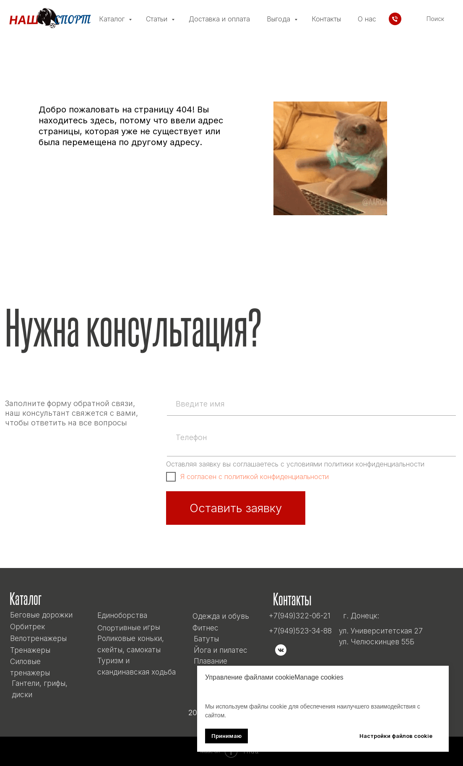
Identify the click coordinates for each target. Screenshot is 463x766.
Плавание (210, 661)
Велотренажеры (38, 638)
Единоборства (122, 615)
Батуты (206, 638)
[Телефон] (395, 19)
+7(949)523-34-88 (300, 630)
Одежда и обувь (220, 616)
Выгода (279, 19)
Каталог (113, 19)
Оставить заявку (236, 508)
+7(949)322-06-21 (299, 615)
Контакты (326, 19)
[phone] (310, 437)
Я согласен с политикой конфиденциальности (254, 476)
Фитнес (205, 627)
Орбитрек (27, 626)
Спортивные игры (128, 628)
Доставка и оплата (219, 19)
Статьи (157, 19)
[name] (310, 403)
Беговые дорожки (41, 614)
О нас (367, 19)
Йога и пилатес (220, 650)
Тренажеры (30, 650)
